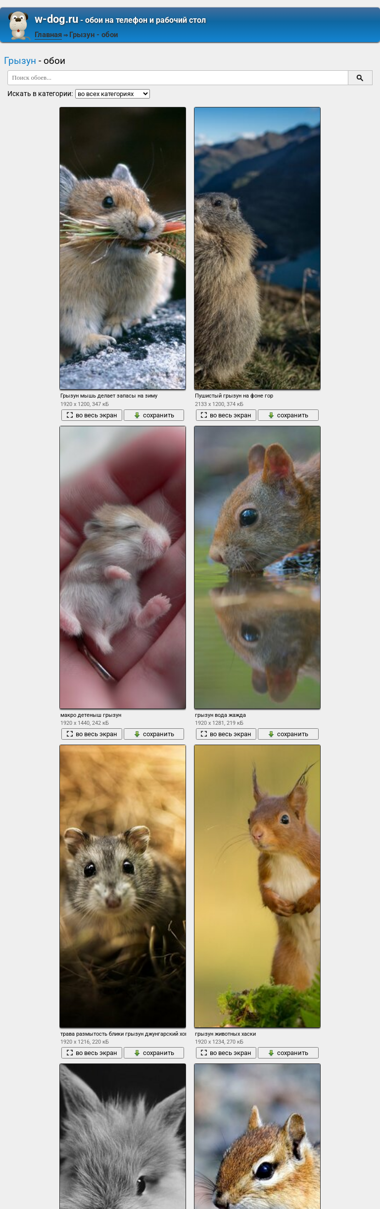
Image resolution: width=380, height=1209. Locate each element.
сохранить (154, 415)
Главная (48, 34)
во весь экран (91, 415)
